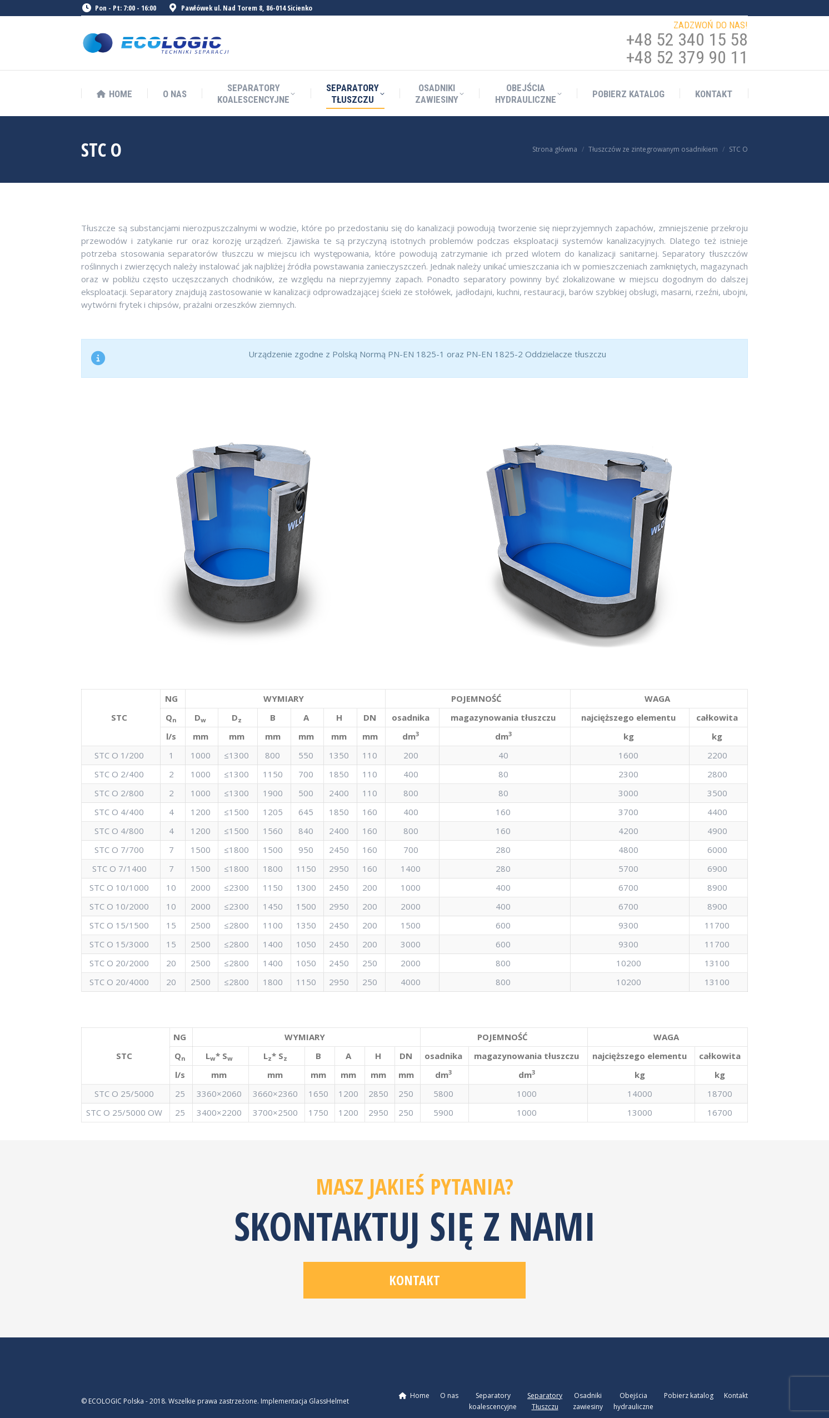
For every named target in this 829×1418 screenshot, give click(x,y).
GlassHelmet (329, 1401)
